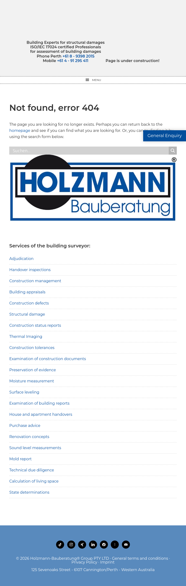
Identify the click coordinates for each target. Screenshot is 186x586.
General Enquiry (164, 135)
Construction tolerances (31, 347)
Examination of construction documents (47, 359)
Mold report (20, 459)
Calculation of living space (33, 481)
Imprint (107, 562)
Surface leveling (24, 392)
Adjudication (21, 258)
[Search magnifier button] (173, 151)
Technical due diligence (31, 470)
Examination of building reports (39, 403)
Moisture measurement (31, 381)
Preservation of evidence (32, 370)
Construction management (35, 281)
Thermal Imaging (25, 336)
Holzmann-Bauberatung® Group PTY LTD (69, 558)
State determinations (29, 492)
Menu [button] (96, 80)
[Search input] (90, 151)
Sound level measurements (35, 448)
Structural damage (27, 314)
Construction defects (29, 303)
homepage (19, 130)
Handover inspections (30, 270)
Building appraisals (27, 292)
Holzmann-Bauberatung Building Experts (93, 20)
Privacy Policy (84, 562)
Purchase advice (24, 425)
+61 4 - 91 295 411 (72, 60)
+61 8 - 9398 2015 (78, 56)
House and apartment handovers (40, 414)
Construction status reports (35, 325)
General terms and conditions (140, 558)
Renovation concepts (29, 436)
